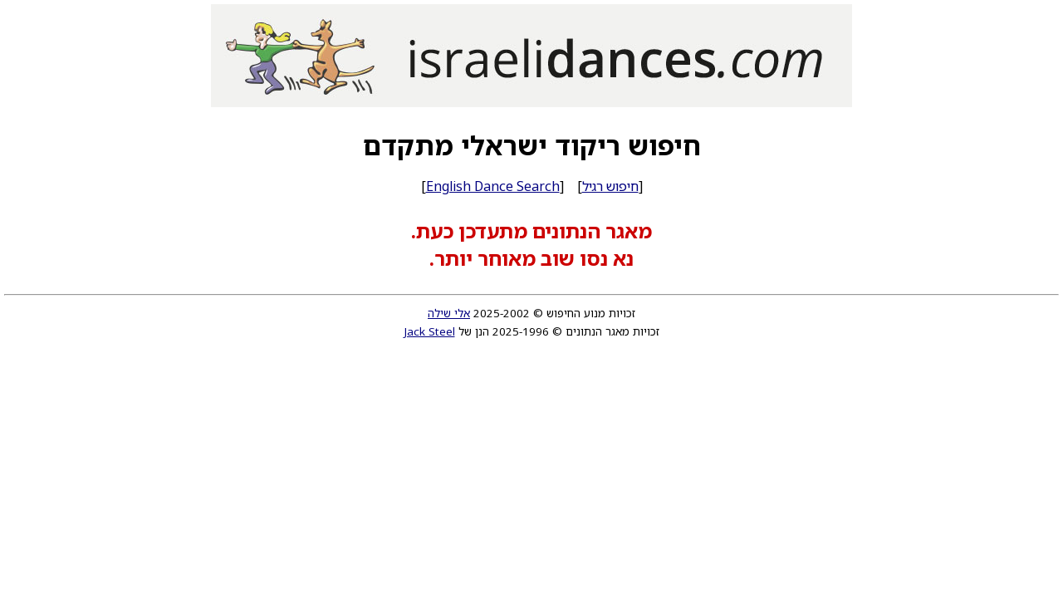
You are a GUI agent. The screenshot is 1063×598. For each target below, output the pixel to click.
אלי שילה (449, 313)
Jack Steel (429, 331)
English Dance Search (493, 186)
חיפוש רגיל (610, 186)
